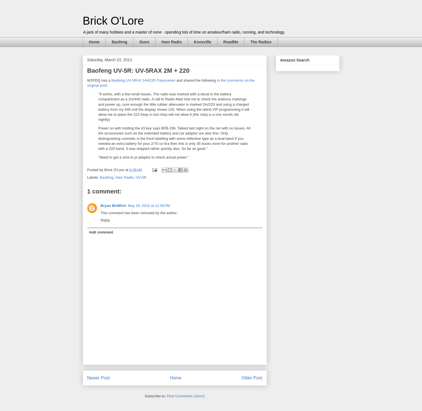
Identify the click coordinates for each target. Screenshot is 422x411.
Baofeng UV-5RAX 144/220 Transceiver (143, 80)
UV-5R (141, 177)
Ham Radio (171, 42)
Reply (105, 220)
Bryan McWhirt (113, 206)
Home (94, 42)
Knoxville (202, 42)
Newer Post (98, 377)
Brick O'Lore (113, 21)
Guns (144, 42)
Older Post (252, 377)
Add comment (101, 232)
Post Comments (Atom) (186, 396)
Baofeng (119, 42)
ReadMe (231, 42)
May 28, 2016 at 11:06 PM (149, 206)
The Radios (260, 42)
